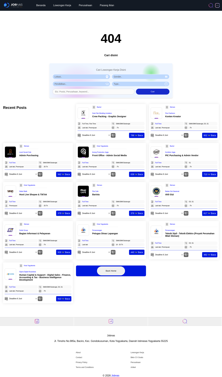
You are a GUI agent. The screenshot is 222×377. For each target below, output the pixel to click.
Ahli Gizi (169, 194)
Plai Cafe (95, 191)
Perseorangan (97, 230)
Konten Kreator (173, 116)
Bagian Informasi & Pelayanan (34, 233)
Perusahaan (85, 5)
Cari (152, 91)
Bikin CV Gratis (137, 357)
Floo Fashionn (170, 113)
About (78, 352)
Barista (95, 194)
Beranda (41, 5)
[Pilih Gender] (140, 76)
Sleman (172, 107)
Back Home (111, 271)
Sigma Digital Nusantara (27, 272)
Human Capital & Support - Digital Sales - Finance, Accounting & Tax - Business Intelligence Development (45, 277)
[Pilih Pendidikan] (81, 83)
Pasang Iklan (107, 5)
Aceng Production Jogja (100, 152)
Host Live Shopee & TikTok (33, 194)
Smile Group (23, 230)
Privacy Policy (81, 362)
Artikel (133, 367)
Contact (79, 357)
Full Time (158, 124)
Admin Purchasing (28, 155)
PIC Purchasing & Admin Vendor (182, 155)
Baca (137, 135)
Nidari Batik (23, 191)
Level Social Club (25, 152)
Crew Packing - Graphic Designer (109, 116)
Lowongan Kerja (62, 5)
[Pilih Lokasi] (81, 76)
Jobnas (115, 375)
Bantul (99, 107)
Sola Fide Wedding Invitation (102, 113)
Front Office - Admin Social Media (109, 155)
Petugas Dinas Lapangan (105, 233)
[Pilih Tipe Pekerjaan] (140, 83)
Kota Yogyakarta (102, 146)
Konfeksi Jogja (170, 152)
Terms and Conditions (85, 367)
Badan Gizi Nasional (172, 191)
